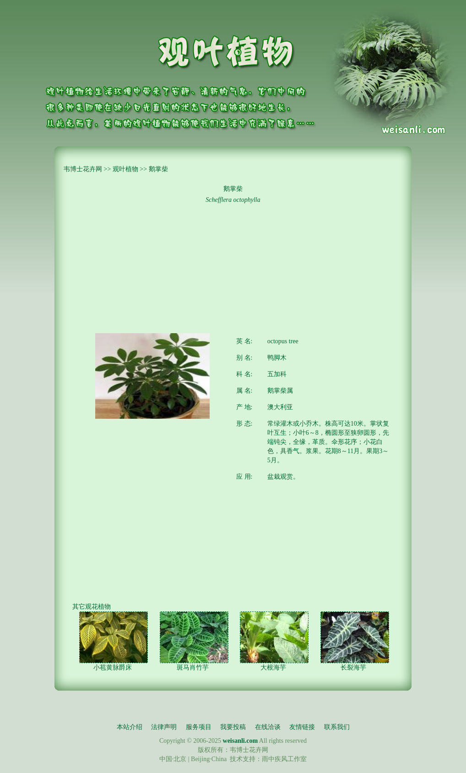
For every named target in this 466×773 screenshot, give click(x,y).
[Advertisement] (233, 269)
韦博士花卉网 (83, 169)
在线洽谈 (268, 727)
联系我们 (337, 727)
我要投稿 (233, 727)
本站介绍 (129, 727)
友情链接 (302, 727)
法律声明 (164, 727)
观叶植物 (125, 169)
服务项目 (198, 727)
